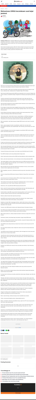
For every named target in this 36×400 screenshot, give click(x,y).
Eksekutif (6, 3)
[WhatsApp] (6, 330)
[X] (3, 330)
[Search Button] (34, 1)
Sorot (23, 3)
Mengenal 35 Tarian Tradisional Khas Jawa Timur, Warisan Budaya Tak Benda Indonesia (18, 376)
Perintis (20, 327)
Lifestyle (31, 3)
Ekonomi (18, 3)
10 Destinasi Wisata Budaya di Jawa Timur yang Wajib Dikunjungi (14, 377)
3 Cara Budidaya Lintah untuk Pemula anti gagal (10, 381)
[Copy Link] (8, 330)
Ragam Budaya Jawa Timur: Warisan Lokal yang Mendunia (12, 379)
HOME (2, 3)
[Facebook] (1, 330)
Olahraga (26, 3)
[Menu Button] (2, 1)
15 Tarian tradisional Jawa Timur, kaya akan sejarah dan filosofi (13, 372)
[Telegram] (5, 330)
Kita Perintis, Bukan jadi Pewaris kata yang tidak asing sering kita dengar (15, 374)
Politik (11, 3)
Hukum (14, 3)
